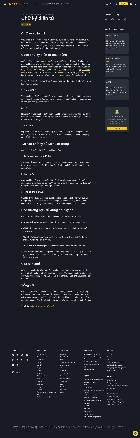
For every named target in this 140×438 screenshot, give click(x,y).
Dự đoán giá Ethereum (91, 397)
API (108, 391)
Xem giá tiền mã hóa (90, 382)
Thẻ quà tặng (64, 373)
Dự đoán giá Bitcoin (90, 395)
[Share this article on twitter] (106, 19)
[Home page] (15, 3)
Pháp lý (39, 368)
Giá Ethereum (88, 387)
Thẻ (61, 368)
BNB (108, 359)
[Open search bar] (106, 4)
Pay (61, 359)
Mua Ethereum (88, 414)
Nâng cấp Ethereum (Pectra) (92, 400)
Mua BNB (87, 406)
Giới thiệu (110, 357)
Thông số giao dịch (113, 396)
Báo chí (39, 365)
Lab (85, 367)
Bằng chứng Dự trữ (113, 370)
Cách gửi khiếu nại (113, 404)
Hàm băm (46, 64)
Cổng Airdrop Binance (113, 399)
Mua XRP (87, 408)
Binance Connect (89, 370)
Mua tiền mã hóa (65, 357)
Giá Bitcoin (87, 385)
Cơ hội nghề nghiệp (43, 357)
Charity (62, 392)
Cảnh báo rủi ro (41, 384)
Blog (38, 378)
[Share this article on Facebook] (112, 19)
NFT (61, 384)
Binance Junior (64, 365)
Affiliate (109, 354)
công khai (61, 72)
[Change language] (131, 4)
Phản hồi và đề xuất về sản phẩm (117, 385)
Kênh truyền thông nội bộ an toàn (47, 397)
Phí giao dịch (111, 388)
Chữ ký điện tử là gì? (45, 306)
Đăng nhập (113, 4)
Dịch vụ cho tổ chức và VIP (92, 364)
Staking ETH (64, 381)
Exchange (63, 354)
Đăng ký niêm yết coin (90, 361)
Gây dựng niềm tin (42, 376)
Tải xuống (40, 389)
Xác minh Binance (112, 394)
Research (63, 389)
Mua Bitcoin (87, 403)
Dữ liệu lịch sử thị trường (114, 365)
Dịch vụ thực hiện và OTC (115, 362)
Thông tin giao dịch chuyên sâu (116, 368)
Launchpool (63, 376)
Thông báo (40, 359)
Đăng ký (123, 4)
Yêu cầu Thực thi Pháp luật (115, 402)
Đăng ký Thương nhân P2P (92, 354)
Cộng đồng (40, 381)
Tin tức (39, 362)
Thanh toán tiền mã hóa (67, 362)
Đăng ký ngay (117, 128)
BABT (62, 387)
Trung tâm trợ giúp (112, 383)
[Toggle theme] (135, 4)
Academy (63, 370)
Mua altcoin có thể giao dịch (92, 417)
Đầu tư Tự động (65, 378)
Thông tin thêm (41, 354)
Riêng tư (39, 373)
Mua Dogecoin (88, 411)
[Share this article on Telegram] (119, 19)
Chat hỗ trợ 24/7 (112, 380)
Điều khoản (40, 370)
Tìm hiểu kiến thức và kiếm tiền (93, 379)
